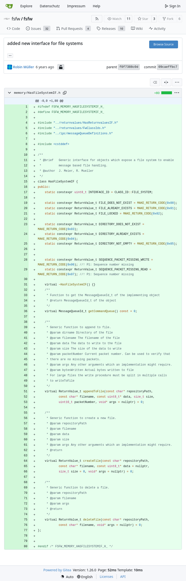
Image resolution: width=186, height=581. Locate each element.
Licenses (106, 576)
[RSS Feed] (96, 18)
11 (129, 18)
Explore (26, 6)
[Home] (9, 6)
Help (96, 6)
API (122, 576)
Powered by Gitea (57, 570)
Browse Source (164, 44)
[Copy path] (64, 92)
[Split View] (166, 82)
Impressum (76, 6)
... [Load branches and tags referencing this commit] (10, 55)
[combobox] (155, 82)
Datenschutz (50, 6)
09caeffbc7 (167, 67)
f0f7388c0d (128, 67)
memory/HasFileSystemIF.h (37, 93)
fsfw (16, 18)
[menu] (177, 82)
